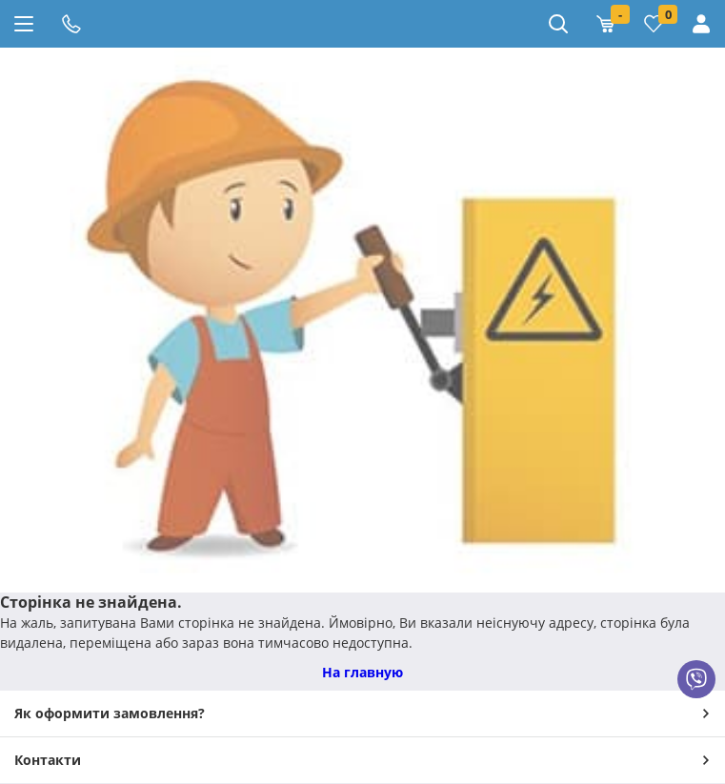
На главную (362, 672)
